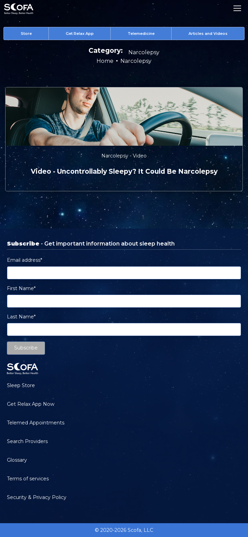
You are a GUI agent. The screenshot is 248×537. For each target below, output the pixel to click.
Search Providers (27, 441)
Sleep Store (21, 385)
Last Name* (21, 317)
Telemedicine (141, 33)
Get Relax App (80, 33)
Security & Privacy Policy (36, 497)
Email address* (24, 260)
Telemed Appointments (35, 423)
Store (26, 33)
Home (105, 61)
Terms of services (28, 479)
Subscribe (26, 348)
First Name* (21, 288)
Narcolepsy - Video (124, 156)
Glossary (17, 460)
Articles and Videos (208, 33)
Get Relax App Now (30, 404)
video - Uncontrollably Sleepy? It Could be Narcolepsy (124, 171)
